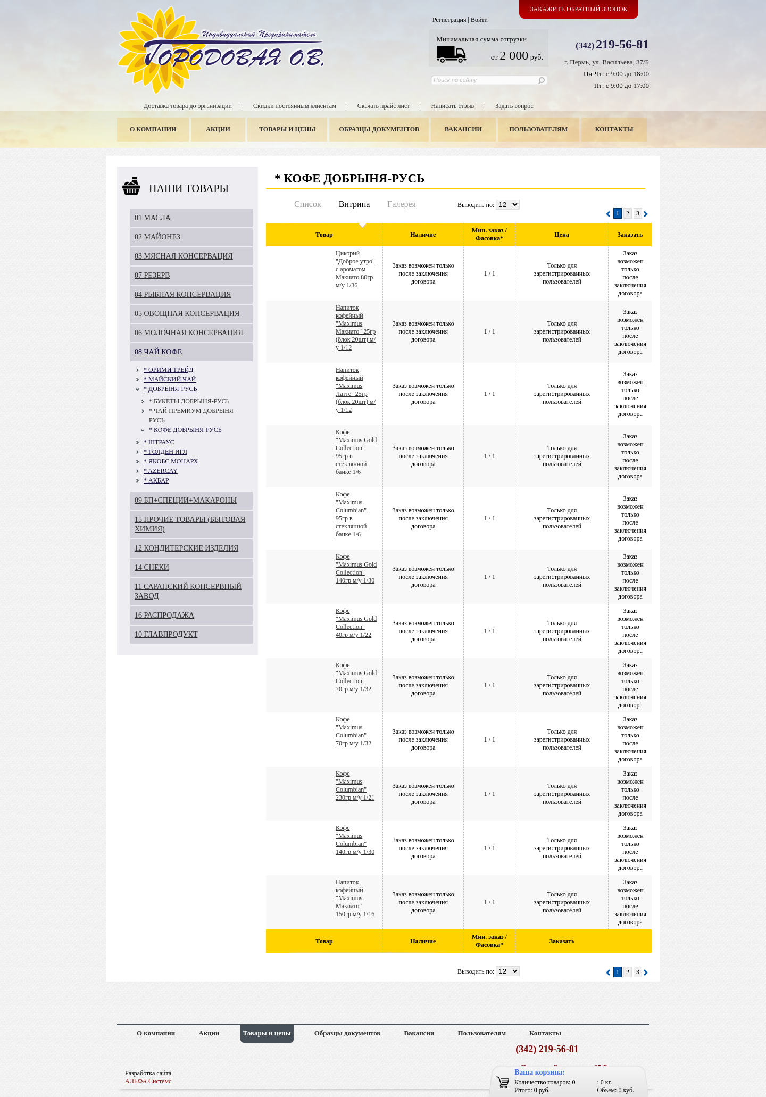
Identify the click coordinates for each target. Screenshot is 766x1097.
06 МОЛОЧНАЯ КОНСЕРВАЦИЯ (189, 333)
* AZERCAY (161, 471)
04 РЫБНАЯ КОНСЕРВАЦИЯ (183, 294)
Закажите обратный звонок (579, 9)
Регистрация (449, 19)
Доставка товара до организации (188, 106)
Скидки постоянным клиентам (294, 106)
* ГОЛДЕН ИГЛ (165, 451)
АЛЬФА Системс (148, 1081)
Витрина (354, 204)
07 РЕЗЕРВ (152, 275)
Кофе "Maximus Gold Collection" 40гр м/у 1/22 (356, 622)
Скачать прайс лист (383, 106)
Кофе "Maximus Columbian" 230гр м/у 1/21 (355, 785)
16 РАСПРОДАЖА (164, 615)
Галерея (401, 204)
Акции (218, 129)
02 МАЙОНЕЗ (157, 237)
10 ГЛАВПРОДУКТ (166, 634)
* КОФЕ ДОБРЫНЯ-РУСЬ (185, 430)
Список (307, 204)
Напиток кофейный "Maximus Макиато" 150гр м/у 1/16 (355, 898)
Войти (479, 19)
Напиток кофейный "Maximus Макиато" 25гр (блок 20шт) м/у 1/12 (356, 327)
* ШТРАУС (159, 442)
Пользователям (539, 129)
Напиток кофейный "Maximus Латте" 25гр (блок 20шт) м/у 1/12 (356, 389)
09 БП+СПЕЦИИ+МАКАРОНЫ (186, 500)
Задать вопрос (514, 106)
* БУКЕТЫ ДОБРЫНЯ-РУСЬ (189, 401)
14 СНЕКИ (152, 567)
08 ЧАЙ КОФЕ (158, 352)
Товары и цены (287, 129)
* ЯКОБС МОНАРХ (171, 461)
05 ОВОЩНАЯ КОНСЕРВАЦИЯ (187, 314)
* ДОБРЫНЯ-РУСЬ (170, 389)
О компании (153, 129)
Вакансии (463, 129)
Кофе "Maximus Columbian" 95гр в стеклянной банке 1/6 (351, 514)
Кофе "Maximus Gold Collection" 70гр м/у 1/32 (356, 677)
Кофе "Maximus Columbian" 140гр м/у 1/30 (355, 839)
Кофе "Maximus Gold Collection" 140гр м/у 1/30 (356, 568)
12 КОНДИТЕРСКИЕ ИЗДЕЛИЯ (186, 548)
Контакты (614, 129)
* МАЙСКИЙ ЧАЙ (170, 379)
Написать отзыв (452, 106)
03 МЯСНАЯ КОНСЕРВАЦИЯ (184, 256)
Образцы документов (379, 129)
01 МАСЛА (153, 218)
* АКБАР (156, 480)
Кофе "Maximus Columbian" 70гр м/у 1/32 (353, 731)
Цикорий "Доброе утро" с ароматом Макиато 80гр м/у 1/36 (355, 269)
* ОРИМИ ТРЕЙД (169, 369)
